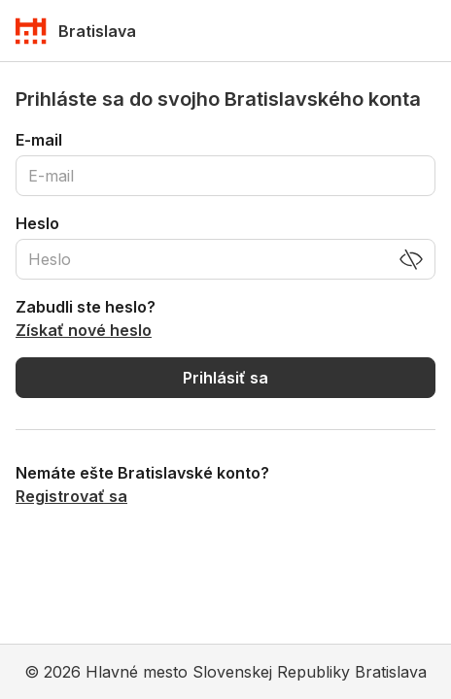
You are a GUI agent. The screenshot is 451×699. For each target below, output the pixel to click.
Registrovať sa (71, 496)
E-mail (39, 140)
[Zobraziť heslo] (411, 259)
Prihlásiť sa (225, 377)
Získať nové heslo (84, 330)
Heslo (37, 223)
